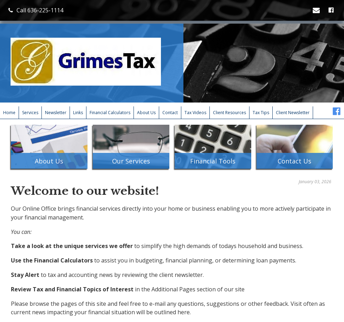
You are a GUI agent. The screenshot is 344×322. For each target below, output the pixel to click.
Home (9, 113)
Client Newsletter (293, 113)
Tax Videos (195, 113)
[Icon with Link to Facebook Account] (332, 10)
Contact (170, 113)
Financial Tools (212, 161)
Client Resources (229, 113)
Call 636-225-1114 (35, 10)
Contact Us (294, 161)
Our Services (131, 161)
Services (30, 113)
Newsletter (55, 113)
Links (78, 113)
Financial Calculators (110, 113)
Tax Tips (261, 113)
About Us (146, 113)
